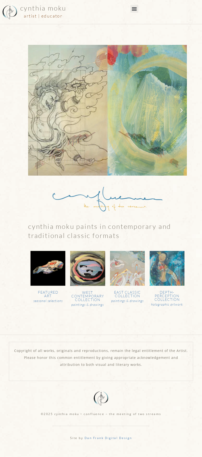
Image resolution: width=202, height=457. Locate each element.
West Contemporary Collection (87, 296)
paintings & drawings (87, 305)
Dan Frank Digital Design (108, 438)
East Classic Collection (127, 294)
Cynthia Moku (43, 8)
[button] (134, 9)
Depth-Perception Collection (167, 296)
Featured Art (48, 294)
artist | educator (43, 15)
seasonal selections (48, 301)
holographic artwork (167, 304)
